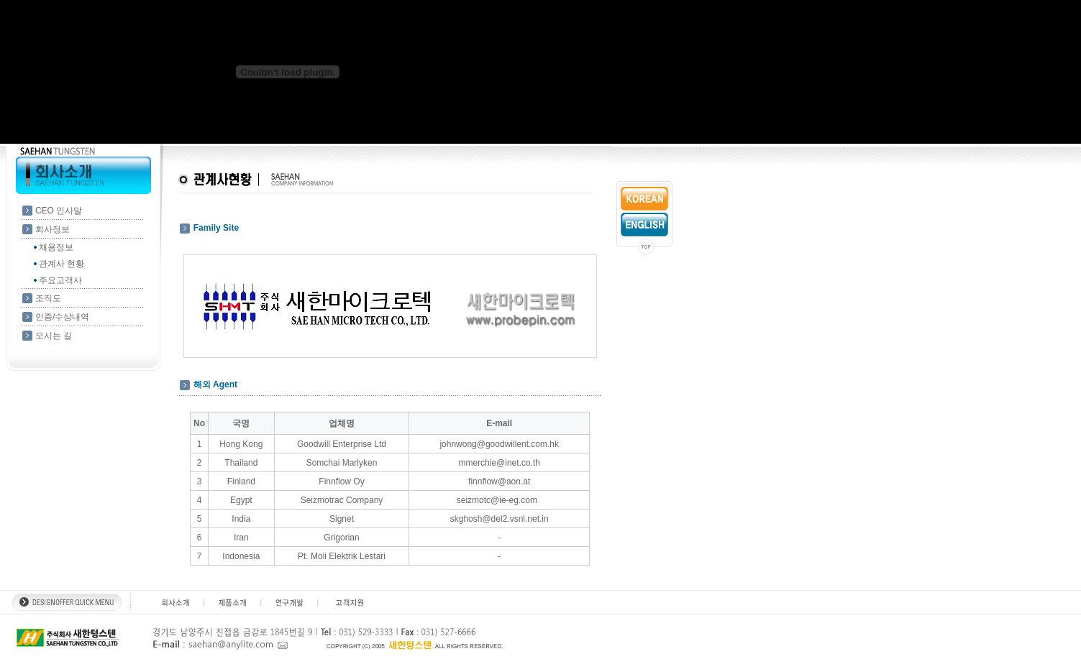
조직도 (48, 298)
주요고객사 (60, 280)
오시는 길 (53, 336)
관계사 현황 (61, 264)
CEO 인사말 (58, 211)
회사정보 (52, 229)
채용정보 (56, 247)
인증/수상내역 (62, 317)
